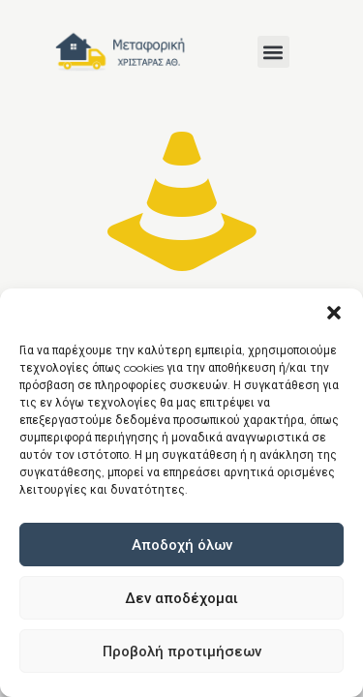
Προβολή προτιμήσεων (182, 651)
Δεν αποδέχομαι (181, 598)
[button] (334, 312)
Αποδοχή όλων (182, 544)
